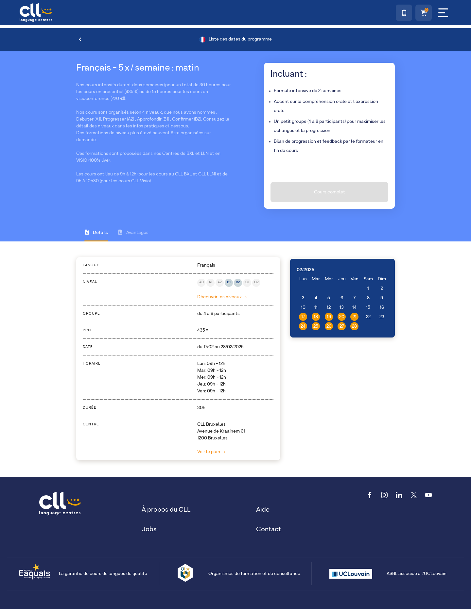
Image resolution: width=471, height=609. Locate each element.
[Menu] (443, 13)
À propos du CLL (166, 509)
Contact (268, 529)
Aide (263, 509)
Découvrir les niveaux (222, 297)
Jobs (149, 529)
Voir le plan (211, 452)
